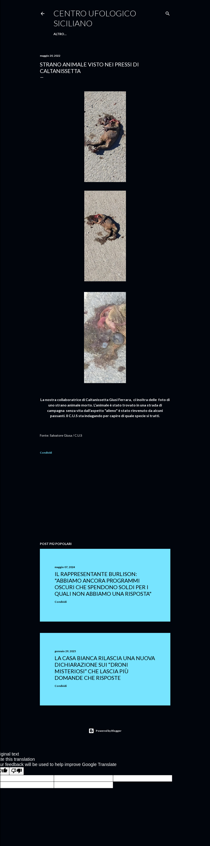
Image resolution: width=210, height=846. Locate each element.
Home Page (62, 34)
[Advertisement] (105, 498)
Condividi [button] (46, 452)
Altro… (135, 34)
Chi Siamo (83, 34)
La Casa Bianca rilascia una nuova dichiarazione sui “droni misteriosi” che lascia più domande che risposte (105, 668)
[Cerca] (167, 12)
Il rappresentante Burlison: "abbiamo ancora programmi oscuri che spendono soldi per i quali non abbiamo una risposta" (103, 584)
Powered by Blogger (105, 731)
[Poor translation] (16, 771)
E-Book (100, 34)
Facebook (118, 34)
